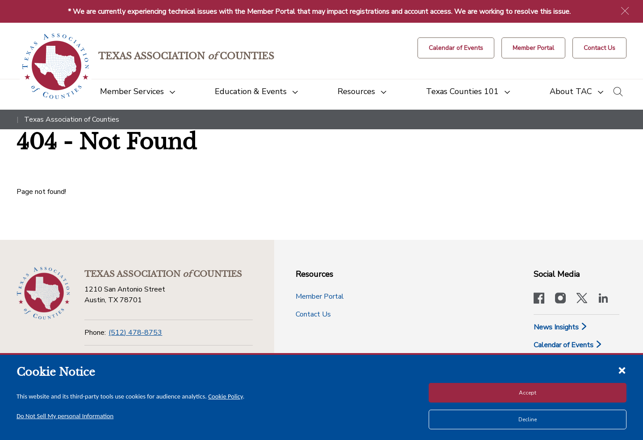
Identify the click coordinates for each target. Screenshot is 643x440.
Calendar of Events (568, 345)
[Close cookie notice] (622, 370)
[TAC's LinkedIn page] (603, 299)
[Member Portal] (533, 47)
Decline (527, 419)
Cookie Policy (225, 396)
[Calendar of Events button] (456, 47)
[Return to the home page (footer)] (43, 293)
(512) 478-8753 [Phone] (135, 332)
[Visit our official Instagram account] (560, 299)
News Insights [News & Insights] (561, 327)
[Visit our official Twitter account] (581, 299)
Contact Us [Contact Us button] (313, 314)
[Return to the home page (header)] (56, 66)
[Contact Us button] (599, 47)
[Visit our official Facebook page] (539, 299)
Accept (527, 392)
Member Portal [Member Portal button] (320, 296)
